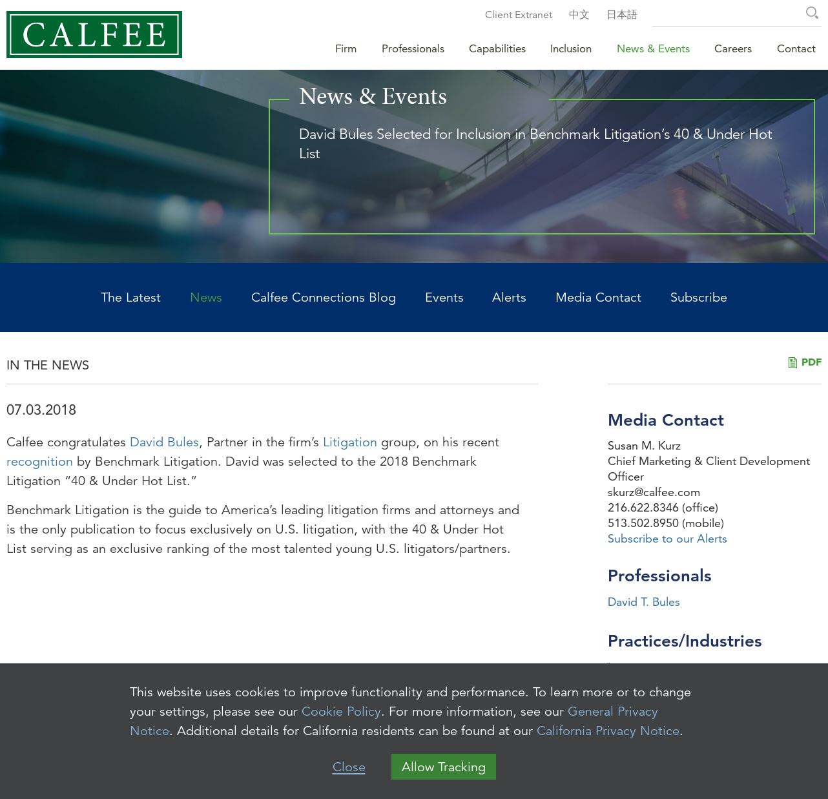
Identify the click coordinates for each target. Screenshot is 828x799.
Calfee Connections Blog (323, 297)
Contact (796, 48)
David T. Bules (644, 601)
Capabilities (497, 48)
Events (444, 297)
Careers (733, 48)
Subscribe (698, 297)
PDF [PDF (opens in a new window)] (812, 361)
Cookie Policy (341, 711)
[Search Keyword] (737, 14)
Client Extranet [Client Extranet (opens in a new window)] (518, 14)
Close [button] (349, 767)
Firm (346, 48)
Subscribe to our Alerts (667, 538)
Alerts (509, 297)
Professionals (413, 48)
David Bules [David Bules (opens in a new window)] (164, 442)
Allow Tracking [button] (444, 767)
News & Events (653, 48)
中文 (579, 14)
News (206, 297)
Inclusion (571, 48)
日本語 (621, 14)
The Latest (131, 297)
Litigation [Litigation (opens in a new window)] (350, 442)
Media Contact (598, 297)
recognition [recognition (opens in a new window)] (39, 461)
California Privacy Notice (608, 731)
